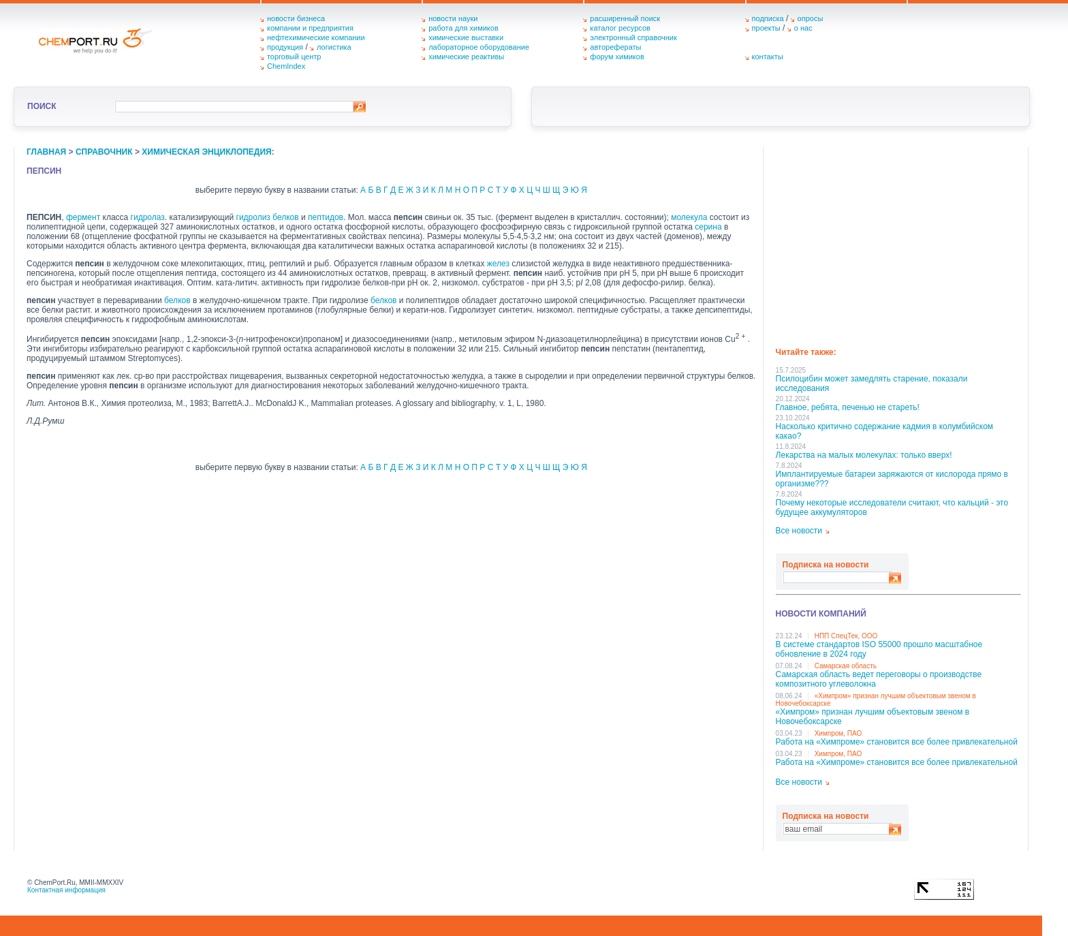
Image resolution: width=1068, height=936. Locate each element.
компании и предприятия (310, 28)
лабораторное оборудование (478, 47)
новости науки (452, 18)
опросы (810, 18)
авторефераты (615, 47)
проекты (766, 28)
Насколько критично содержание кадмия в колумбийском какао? (884, 431)
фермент (83, 217)
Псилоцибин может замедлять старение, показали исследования (872, 383)
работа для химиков (463, 28)
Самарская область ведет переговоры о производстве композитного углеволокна (879, 679)
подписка (768, 18)
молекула (689, 217)
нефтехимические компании (316, 37)
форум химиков (617, 56)
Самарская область (846, 666)
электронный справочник (633, 37)
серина (708, 227)
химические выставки (465, 37)
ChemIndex (286, 66)
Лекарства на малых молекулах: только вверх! (864, 455)
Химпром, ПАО (838, 733)
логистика (334, 47)
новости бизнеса (296, 18)
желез (498, 263)
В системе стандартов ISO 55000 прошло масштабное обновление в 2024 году (879, 649)
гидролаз (148, 217)
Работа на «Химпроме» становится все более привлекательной (897, 742)
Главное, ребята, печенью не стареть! (848, 407)
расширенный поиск (625, 18)
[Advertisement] (898, 242)
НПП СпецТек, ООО (846, 636)
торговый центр (294, 56)
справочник (104, 152)
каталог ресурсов (620, 28)
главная (46, 152)
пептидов (325, 217)
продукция (285, 47)
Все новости (799, 530)
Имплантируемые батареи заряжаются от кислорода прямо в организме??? (892, 478)
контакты (767, 56)
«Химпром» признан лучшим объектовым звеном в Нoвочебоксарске (873, 716)
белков (285, 217)
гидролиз (253, 217)
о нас (803, 28)
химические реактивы (466, 56)
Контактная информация (66, 890)
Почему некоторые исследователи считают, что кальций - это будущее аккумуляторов (892, 507)
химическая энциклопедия (206, 152)
